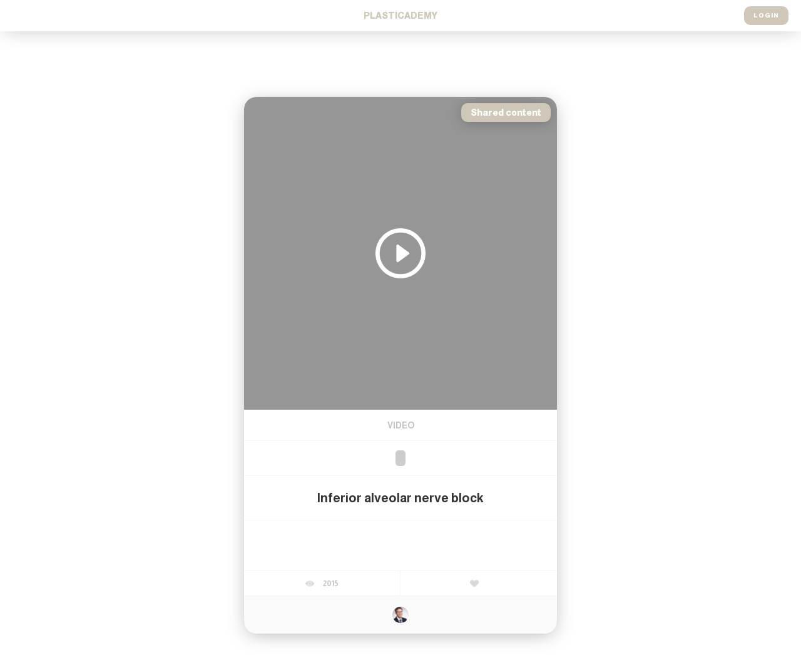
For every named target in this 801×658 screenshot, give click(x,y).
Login (766, 15)
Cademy (400, 16)
